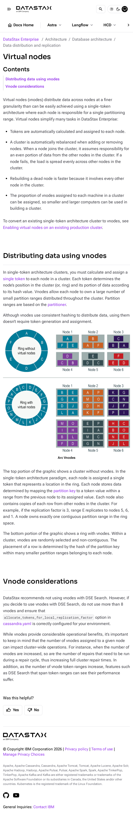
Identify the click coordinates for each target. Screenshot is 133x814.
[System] (125, 9)
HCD (110, 25)
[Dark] (118, 9)
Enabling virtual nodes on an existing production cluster (52, 227)
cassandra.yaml (17, 623)
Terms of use (102, 749)
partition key (64, 490)
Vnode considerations (25, 86)
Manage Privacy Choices (23, 754)
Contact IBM (43, 807)
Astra (54, 25)
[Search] (100, 9)
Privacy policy (76, 749)
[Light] (112, 9)
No (33, 710)
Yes (12, 710)
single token (14, 278)
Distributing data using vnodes (33, 79)
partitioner (57, 304)
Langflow (83, 25)
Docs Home (20, 25)
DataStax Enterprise (21, 39)
